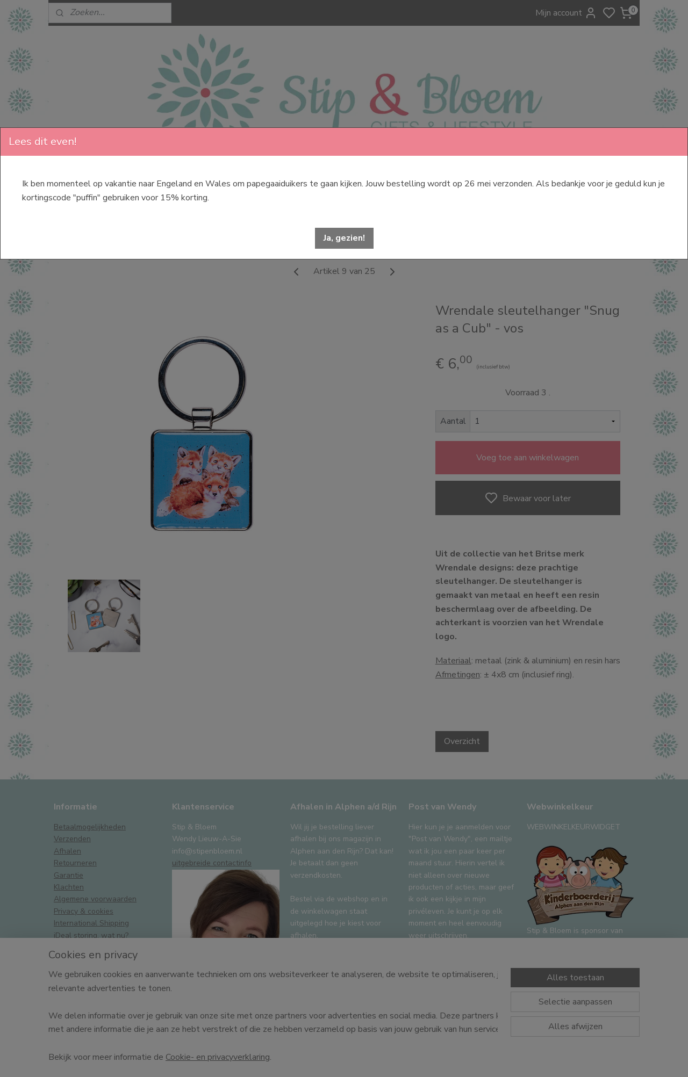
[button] (344, 238)
